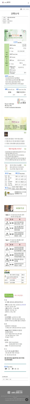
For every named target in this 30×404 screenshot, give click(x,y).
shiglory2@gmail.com (20, 398)
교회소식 (27, 9)
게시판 (24, 9)
